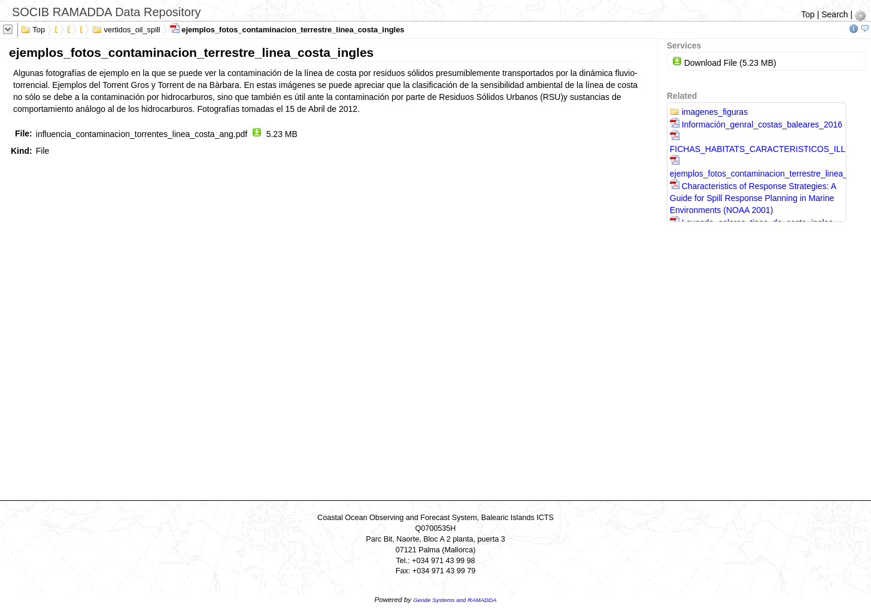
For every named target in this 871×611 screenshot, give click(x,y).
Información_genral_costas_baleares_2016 (756, 124)
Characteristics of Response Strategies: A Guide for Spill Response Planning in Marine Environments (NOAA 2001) (753, 198)
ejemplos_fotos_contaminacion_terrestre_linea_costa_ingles (287, 28)
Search (834, 14)
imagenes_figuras (709, 112)
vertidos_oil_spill (126, 28)
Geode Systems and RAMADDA (454, 600)
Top (808, 14)
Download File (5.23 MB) (724, 63)
